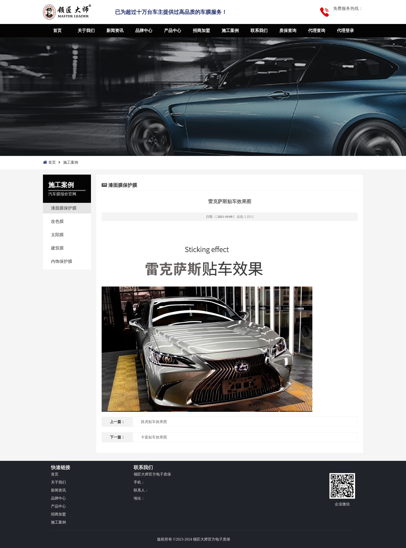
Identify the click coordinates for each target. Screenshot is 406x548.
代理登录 (345, 30)
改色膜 (57, 221)
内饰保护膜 (61, 261)
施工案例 (230, 30)
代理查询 (316, 30)
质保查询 (287, 30)
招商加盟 (201, 30)
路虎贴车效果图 (154, 422)
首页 (57, 30)
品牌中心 (143, 30)
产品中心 (172, 30)
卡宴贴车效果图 (154, 437)
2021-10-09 (224, 217)
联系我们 (259, 30)
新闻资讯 (115, 30)
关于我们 (86, 30)
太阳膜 (57, 234)
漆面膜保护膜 (64, 208)
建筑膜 (57, 248)
